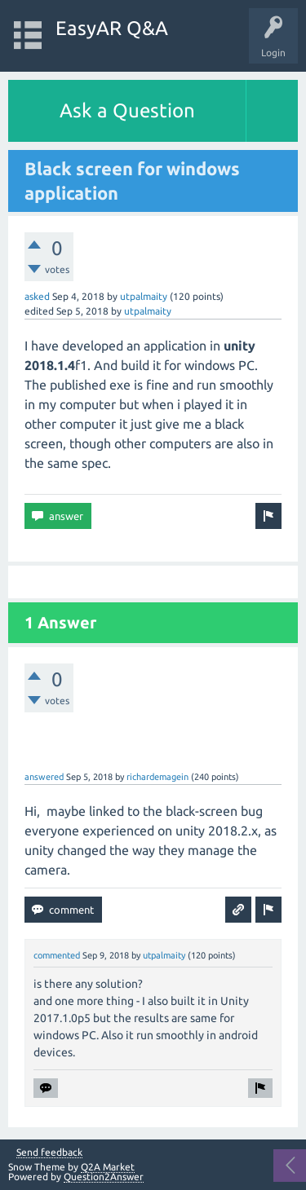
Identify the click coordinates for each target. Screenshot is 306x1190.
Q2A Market (108, 1166)
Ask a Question (127, 110)
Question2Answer (104, 1176)
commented (56, 955)
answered (44, 777)
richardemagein (157, 777)
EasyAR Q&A (111, 28)
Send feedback (49, 1152)
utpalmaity (143, 296)
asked (37, 296)
